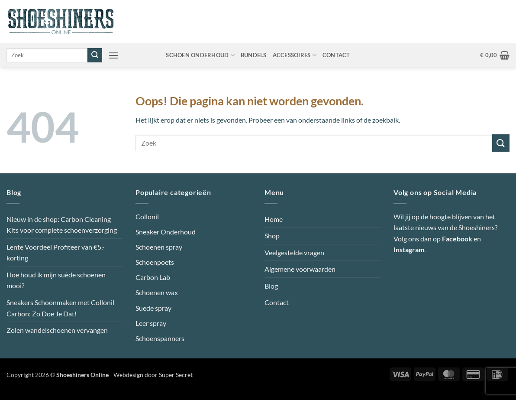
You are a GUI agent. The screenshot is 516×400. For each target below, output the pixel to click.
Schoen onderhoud (200, 55)
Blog (271, 286)
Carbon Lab (152, 277)
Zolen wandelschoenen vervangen (57, 330)
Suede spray (153, 308)
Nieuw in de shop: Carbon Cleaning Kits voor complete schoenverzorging (61, 224)
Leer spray (150, 323)
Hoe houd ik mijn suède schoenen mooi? (56, 280)
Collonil (147, 216)
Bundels (254, 55)
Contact (336, 55)
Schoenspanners (159, 338)
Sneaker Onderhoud (165, 232)
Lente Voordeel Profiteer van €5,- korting (55, 252)
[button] (113, 55)
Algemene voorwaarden (299, 269)
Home (273, 219)
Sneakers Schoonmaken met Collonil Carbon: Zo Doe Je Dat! (60, 308)
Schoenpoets (154, 262)
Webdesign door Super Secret (153, 374)
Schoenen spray (158, 247)
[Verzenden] (94, 55)
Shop (272, 235)
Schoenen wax (156, 292)
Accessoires (294, 55)
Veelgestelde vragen (294, 252)
